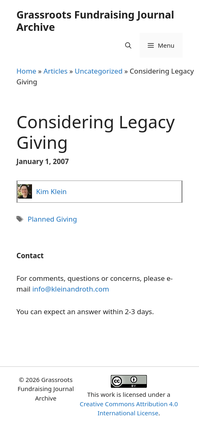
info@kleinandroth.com (70, 289)
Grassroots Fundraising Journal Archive (95, 20)
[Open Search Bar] (128, 45)
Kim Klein (51, 191)
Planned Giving (52, 219)
